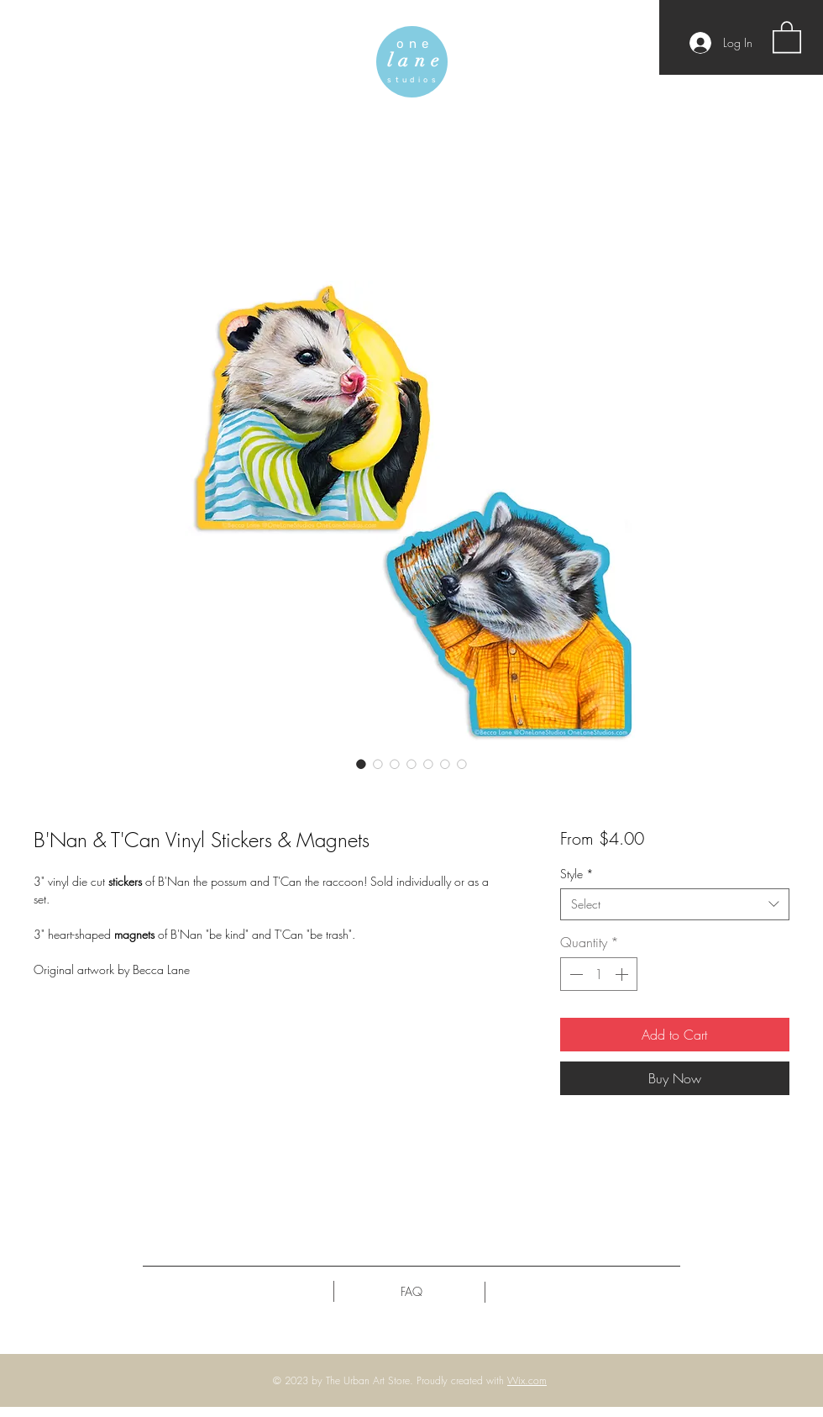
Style (577, 874)
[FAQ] (411, 1292)
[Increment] (623, 974)
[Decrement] (574, 974)
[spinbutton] (598, 974)
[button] (787, 36)
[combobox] (674, 904)
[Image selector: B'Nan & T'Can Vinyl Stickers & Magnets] (361, 764)
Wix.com (527, 1380)
